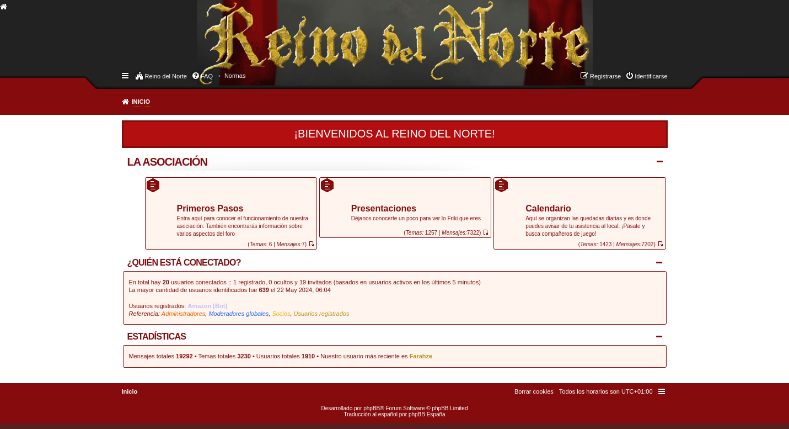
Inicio (141, 101)
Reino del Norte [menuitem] (166, 76)
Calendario (548, 209)
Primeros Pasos (210, 209)
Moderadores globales (238, 313)
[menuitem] (235, 75)
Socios (281, 313)
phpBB (371, 408)
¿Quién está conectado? (184, 262)
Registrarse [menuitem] (605, 76)
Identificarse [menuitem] (651, 76)
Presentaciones (383, 209)
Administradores (183, 313)
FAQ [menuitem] (207, 76)
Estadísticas (156, 336)
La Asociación (167, 162)
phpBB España (427, 414)
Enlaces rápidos (126, 75)
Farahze (421, 356)
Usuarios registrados (322, 313)
